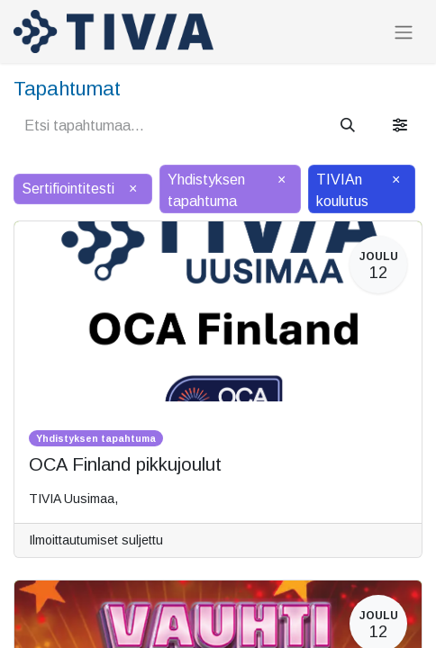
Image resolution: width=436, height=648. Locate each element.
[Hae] (347, 126)
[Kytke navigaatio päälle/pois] (403, 32)
